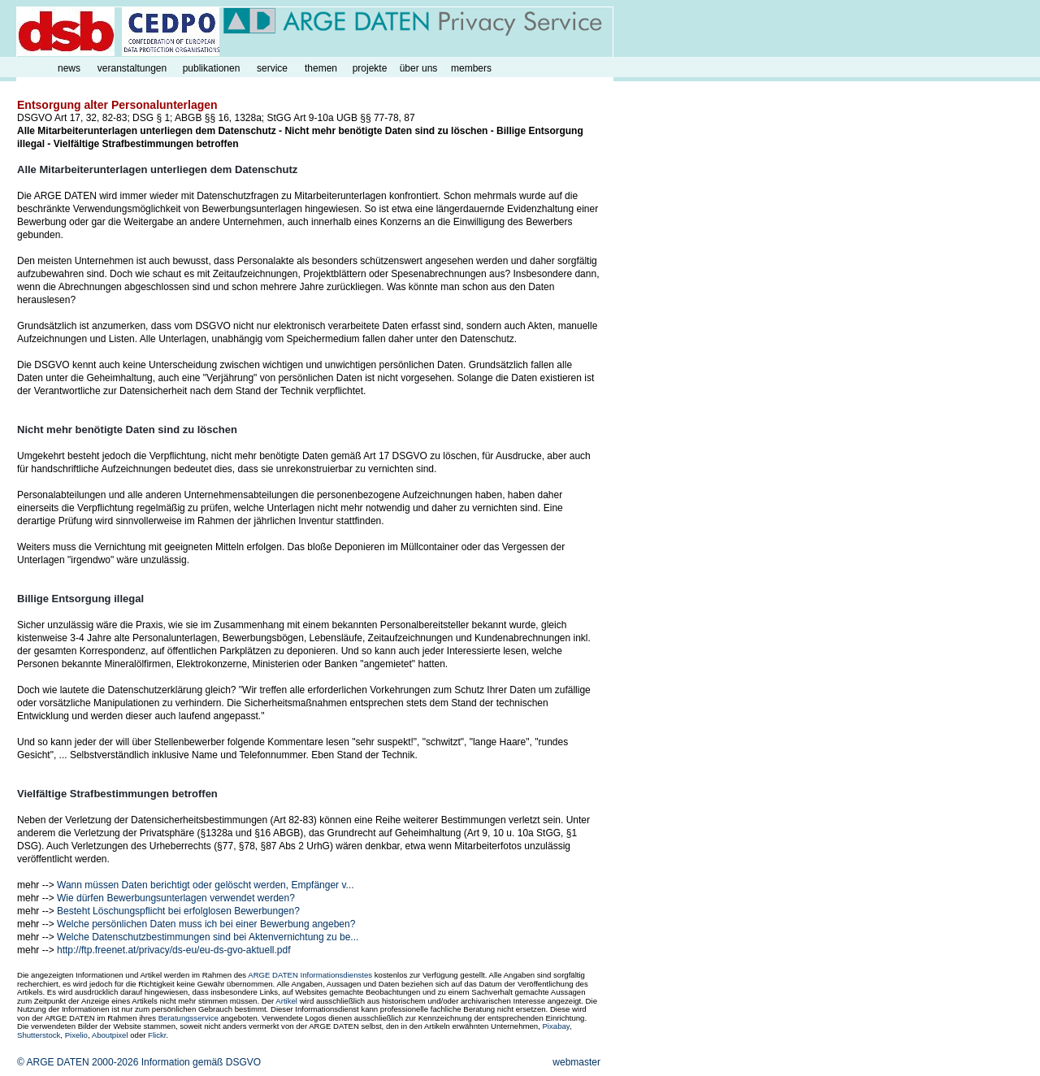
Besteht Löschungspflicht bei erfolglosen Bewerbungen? (178, 911)
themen (321, 68)
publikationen (211, 68)
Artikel (286, 1000)
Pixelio (76, 1034)
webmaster (576, 1062)
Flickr (157, 1034)
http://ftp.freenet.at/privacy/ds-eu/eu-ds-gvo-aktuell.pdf (173, 950)
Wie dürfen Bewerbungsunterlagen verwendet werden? (176, 898)
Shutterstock (38, 1034)
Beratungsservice (188, 1017)
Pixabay (555, 1026)
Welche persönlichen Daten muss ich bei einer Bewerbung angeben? (206, 924)
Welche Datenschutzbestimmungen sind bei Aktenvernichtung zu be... (207, 937)
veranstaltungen (132, 68)
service (272, 68)
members (471, 68)
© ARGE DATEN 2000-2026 (77, 1062)
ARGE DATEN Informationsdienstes (310, 974)
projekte (370, 68)
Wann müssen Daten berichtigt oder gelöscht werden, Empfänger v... (205, 885)
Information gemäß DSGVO (201, 1062)
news (69, 68)
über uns (419, 68)
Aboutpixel (110, 1034)
